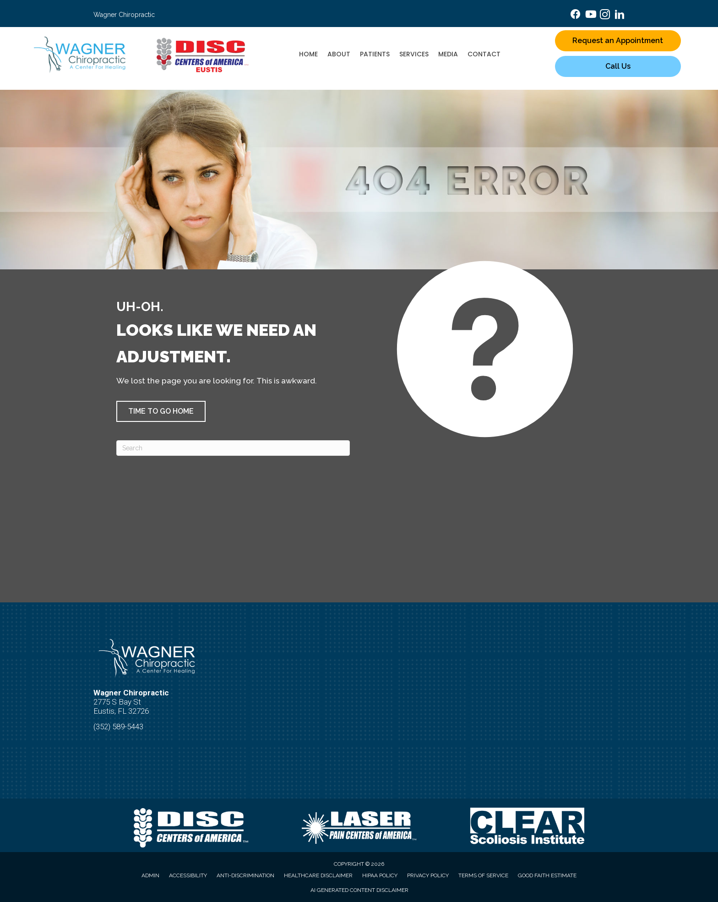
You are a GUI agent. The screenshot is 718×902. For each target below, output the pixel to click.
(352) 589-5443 (118, 726)
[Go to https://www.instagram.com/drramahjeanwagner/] (605, 15)
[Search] (233, 448)
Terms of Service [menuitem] (483, 875)
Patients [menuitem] (375, 54)
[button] (161, 411)
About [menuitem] (338, 54)
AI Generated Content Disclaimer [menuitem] (359, 890)
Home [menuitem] (308, 54)
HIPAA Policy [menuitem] (379, 875)
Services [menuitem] (414, 54)
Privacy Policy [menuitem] (428, 875)
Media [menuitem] (448, 54)
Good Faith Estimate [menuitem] (547, 875)
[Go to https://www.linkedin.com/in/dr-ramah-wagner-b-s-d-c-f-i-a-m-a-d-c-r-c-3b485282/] (620, 15)
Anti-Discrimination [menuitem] (245, 875)
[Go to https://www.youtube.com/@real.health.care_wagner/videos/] (590, 15)
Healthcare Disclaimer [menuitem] (318, 875)
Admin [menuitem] (150, 875)
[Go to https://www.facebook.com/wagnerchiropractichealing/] (576, 15)
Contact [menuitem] (484, 54)
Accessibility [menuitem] (188, 875)
